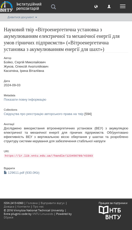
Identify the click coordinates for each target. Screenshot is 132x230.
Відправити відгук (53, 203)
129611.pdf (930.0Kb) (21, 173)
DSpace (8, 217)
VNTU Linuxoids (42, 214)
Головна (32, 203)
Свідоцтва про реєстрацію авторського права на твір (44, 114)
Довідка (9, 206)
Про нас (38, 206)
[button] (96, 6)
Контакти (23, 206)
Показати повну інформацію (25, 99)
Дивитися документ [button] (22, 17)
